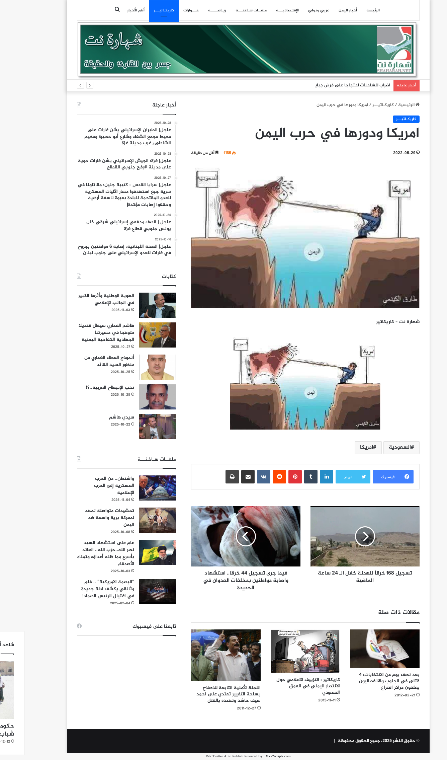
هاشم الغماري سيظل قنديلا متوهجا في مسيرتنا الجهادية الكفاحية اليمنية (81, 333)
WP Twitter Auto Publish (199, 756)
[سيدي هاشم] (132, 426)
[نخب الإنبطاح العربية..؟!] (132, 396)
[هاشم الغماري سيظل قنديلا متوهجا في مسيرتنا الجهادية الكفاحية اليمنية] (132, 335)
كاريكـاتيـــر (139, 10)
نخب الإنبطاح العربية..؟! (85, 387)
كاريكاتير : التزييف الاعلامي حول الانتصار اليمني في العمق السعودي (283, 686)
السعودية (375, 447)
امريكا (341, 447)
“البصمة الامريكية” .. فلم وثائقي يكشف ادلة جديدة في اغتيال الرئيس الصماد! (83, 589)
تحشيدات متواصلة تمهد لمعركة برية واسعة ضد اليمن (84, 518)
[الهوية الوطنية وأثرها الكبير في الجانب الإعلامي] (132, 305)
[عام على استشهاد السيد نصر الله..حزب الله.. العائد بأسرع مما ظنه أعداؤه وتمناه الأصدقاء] (132, 552)
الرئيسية (384, 105)
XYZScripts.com (253, 756)
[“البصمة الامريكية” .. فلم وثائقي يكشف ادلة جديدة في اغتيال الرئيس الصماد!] (132, 591)
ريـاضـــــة (192, 10)
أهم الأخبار (111, 10)
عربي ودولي (293, 10)
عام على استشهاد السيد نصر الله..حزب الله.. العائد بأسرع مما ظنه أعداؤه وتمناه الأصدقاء (81, 553)
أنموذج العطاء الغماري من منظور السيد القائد (84, 361)
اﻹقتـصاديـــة (262, 10)
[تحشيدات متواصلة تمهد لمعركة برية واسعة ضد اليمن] (132, 520)
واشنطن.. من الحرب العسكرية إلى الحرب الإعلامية (89, 486)
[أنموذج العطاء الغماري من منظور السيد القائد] (132, 367)
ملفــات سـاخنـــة (226, 10)
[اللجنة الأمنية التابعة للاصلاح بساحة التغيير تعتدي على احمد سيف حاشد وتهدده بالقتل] (201, 655)
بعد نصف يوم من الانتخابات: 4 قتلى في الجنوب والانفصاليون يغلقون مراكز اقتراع (364, 681)
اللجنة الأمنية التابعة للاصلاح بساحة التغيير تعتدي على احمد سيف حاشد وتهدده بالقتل (204, 694)
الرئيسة (348, 10)
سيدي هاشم (96, 417)
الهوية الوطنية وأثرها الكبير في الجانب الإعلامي (81, 299)
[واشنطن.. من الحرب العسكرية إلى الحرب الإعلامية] (132, 488)
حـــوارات (166, 10)
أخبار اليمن (323, 10)
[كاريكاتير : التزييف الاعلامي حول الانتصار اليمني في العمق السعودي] (281, 651)
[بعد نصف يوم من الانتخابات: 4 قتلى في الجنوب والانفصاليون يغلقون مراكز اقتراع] (360, 648)
